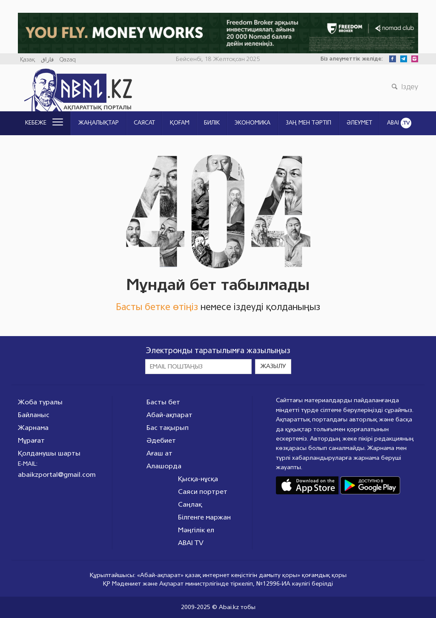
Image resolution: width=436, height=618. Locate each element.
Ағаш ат (159, 453)
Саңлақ (190, 504)
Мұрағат (31, 440)
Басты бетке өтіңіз (157, 307)
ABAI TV (191, 542)
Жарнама (33, 427)
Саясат (144, 123)
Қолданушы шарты (49, 453)
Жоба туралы (40, 402)
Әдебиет (161, 440)
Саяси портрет (202, 491)
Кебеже (44, 123)
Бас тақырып (167, 427)
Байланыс (33, 414)
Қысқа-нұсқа (198, 478)
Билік (212, 123)
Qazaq (68, 60)
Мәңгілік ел (196, 530)
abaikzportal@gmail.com (56, 474)
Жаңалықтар (98, 123)
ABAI (399, 123)
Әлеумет (359, 123)
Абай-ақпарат (169, 414)
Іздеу (403, 86)
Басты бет (163, 402)
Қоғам (179, 123)
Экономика (252, 123)
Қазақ (27, 60)
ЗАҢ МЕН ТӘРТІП (308, 123)
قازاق (47, 60)
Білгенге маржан (204, 517)
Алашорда (163, 466)
